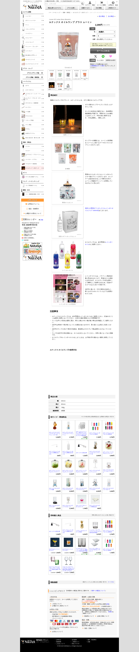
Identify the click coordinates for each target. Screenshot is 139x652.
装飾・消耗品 (27, 142)
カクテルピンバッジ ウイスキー (67, 549)
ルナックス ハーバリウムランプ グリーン (54, 471)
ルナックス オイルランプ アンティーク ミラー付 (94, 453)
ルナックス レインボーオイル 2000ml (108, 433)
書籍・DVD (26, 190)
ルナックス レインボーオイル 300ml (94, 433)
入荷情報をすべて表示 (97, 65)
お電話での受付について (32, 213)
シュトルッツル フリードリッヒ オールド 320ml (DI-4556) (95, 531)
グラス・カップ (27, 68)
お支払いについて (57, 631)
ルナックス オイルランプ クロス (94, 488)
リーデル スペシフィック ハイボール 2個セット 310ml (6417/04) (82, 550)
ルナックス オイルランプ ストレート (81, 488)
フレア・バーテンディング (31, 181)
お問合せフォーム (32, 204)
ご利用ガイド (75, 641)
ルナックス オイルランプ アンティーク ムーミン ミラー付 (54, 433)
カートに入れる (103, 51)
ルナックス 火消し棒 (81, 452)
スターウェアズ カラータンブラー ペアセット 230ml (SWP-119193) (54, 569)
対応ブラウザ (75, 643)
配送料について (89, 616)
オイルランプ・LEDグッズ (80, 12)
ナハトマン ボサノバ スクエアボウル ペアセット (94, 550)
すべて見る (111, 582)
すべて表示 (100, 60)
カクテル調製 (27, 12)
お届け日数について (103, 616)
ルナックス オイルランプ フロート (108, 488)
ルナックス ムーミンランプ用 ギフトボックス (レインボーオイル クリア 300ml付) (81, 433)
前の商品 (102, 16)
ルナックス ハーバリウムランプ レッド (108, 452)
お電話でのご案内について (60, 606)
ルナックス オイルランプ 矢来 (54, 488)
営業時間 (58, 641)
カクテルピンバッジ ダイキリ (54, 549)
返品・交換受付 (32, 209)
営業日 (110, 612)
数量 (94, 36)
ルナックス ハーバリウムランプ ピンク (81, 471)
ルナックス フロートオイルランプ (81, 506)
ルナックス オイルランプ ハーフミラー (67, 488)
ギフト (25, 173)
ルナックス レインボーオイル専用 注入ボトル (67, 453)
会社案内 (74, 639)
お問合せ (58, 639)
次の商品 (111, 16)
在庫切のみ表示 (110, 60)
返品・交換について (90, 628)
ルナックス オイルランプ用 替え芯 (94, 506)
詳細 (41, 220)
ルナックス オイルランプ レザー (54, 506)
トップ (54, 12)
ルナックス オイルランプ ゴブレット (67, 506)
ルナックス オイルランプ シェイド (94, 471)
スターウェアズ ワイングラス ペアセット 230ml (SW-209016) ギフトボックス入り (68, 569)
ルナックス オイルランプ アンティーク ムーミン (67, 433)
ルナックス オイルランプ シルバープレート (108, 471)
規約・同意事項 (92, 639)
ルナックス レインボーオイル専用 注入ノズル (54, 453)
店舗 (63, 1)
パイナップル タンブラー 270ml (81, 531)
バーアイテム (27, 81)
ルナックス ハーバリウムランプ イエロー (67, 471)
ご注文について (57, 604)
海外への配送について (98, 590)
